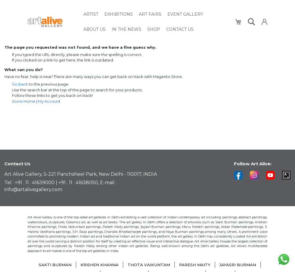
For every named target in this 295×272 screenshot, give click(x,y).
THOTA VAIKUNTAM (149, 264)
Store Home (23, 101)
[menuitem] (90, 14)
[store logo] (52, 21)
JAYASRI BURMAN (241, 264)
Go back (20, 84)
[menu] (156, 20)
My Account (49, 101)
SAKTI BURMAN (52, 264)
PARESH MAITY (196, 264)
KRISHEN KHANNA (98, 264)
